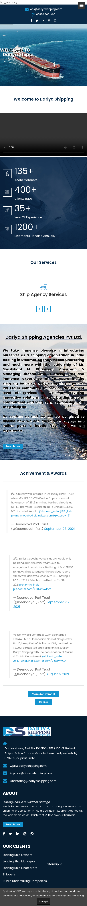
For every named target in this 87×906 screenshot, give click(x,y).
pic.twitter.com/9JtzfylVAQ (48, 661)
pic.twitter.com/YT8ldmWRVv (32, 589)
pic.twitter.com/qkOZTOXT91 (52, 515)
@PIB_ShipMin (22, 661)
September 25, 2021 (59, 529)
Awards (43, 702)
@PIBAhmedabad (22, 515)
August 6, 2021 (57, 674)
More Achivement (43, 694)
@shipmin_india (49, 511)
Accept (43, 901)
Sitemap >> (55, 864)
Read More (13, 446)
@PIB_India (66, 511)
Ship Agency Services (43, 294)
